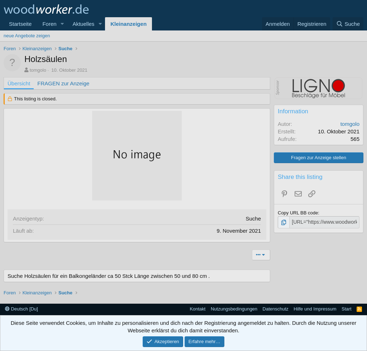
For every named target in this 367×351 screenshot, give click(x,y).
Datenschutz (276, 309)
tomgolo (38, 70)
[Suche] (348, 23)
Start (346, 309)
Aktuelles (83, 24)
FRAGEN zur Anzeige (63, 83)
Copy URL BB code (298, 212)
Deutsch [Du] (21, 309)
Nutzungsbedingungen (234, 309)
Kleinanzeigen (128, 24)
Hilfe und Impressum (315, 309)
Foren (49, 24)
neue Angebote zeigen (27, 35)
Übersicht (19, 83)
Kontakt (197, 309)
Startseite (20, 24)
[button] (62, 23)
